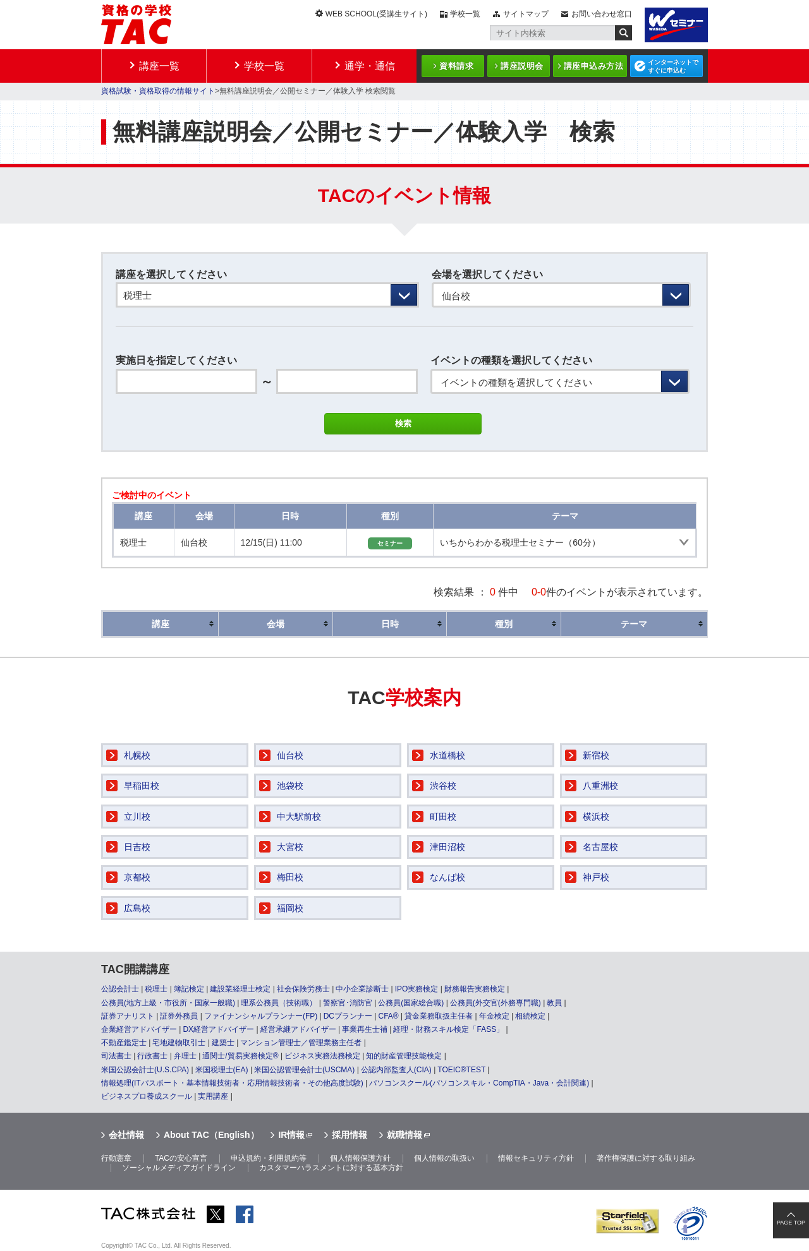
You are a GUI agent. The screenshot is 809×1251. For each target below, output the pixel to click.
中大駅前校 (299, 816)
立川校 (137, 816)
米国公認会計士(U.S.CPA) (145, 1069)
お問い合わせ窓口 (601, 13)
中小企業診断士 (362, 989)
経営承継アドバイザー (298, 1029)
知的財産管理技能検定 (404, 1055)
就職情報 (404, 1135)
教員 (554, 1002)
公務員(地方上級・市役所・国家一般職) (168, 1002)
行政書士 (152, 1055)
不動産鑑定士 (124, 1042)
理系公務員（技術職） (279, 1002)
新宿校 (596, 755)
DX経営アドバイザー (218, 1029)
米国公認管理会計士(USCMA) (304, 1069)
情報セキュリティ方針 (536, 1158)
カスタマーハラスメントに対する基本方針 (331, 1167)
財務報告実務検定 (474, 989)
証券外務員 (179, 1016)
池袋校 (290, 786)
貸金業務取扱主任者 (438, 1016)
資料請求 (456, 66)
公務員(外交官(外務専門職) (495, 1002)
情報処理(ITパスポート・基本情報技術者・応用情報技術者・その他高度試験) (232, 1083)
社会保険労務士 (303, 989)
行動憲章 (116, 1158)
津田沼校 (447, 847)
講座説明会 (522, 66)
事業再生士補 (364, 1029)
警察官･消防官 (347, 1002)
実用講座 (213, 1096)
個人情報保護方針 (360, 1158)
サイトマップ (526, 13)
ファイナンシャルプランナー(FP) (260, 1016)
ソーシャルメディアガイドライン (179, 1167)
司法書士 (116, 1055)
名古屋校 (600, 847)
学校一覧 (465, 13)
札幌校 (137, 755)
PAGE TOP (791, 1222)
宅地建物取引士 (178, 1042)
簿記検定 (189, 989)
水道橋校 (447, 755)
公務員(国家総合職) (411, 1002)
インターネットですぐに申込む (673, 66)
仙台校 (290, 755)
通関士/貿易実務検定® (240, 1055)
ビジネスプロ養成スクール (146, 1096)
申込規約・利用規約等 (269, 1158)
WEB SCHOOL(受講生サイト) (376, 13)
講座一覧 (159, 66)
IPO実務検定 (417, 989)
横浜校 (596, 816)
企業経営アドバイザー (139, 1029)
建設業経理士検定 (240, 989)
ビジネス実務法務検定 (322, 1055)
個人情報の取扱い (444, 1158)
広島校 (137, 908)
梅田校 (290, 877)
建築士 (223, 1042)
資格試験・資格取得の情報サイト (158, 91)
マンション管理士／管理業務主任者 (301, 1042)
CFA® (388, 1016)
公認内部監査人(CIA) (396, 1069)
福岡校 (290, 908)
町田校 (443, 816)
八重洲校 (600, 786)
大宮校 (290, 847)
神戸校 (596, 877)
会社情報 (126, 1135)
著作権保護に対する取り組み (646, 1158)
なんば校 (447, 877)
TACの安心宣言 (181, 1158)
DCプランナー (348, 1016)
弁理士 (185, 1055)
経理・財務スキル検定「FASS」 (448, 1029)
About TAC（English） (211, 1135)
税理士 (156, 989)
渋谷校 (443, 786)
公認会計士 (120, 989)
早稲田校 (141, 786)
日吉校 (137, 847)
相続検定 (530, 1016)
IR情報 (291, 1135)
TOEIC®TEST (461, 1069)
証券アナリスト (127, 1016)
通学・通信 (369, 66)
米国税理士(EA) (221, 1069)
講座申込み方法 (594, 66)
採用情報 (349, 1135)
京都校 (137, 877)
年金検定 (494, 1016)
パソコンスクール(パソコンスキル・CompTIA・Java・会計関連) (479, 1083)
